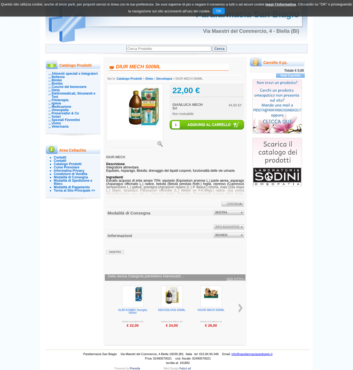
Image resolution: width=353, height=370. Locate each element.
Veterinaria (60, 126)
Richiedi (221, 235)
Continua (234, 203)
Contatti (60, 157)
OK (218, 11)
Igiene (56, 103)
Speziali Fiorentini (66, 120)
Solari (56, 117)
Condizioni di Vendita (70, 174)
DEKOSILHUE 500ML (171, 310)
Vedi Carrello (290, 75)
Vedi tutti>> (235, 279)
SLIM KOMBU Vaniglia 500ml (132, 311)
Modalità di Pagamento (72, 187)
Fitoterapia (60, 100)
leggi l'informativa (280, 4)
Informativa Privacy (69, 171)
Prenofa (135, 368)
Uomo (56, 123)
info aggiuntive (227, 226)
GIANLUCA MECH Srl (187, 106)
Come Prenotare (66, 167)
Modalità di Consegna (71, 177)
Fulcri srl (185, 368)
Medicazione (61, 107)
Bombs (57, 83)
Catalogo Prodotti (68, 164)
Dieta (56, 90)
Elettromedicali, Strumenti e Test (73, 95)
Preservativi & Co (65, 113)
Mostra (221, 212)
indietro (115, 252)
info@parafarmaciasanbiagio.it (251, 354)
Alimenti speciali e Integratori (75, 74)
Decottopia (164, 78)
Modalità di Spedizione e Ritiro (73, 182)
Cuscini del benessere (69, 87)
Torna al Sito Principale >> (74, 190)
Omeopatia (60, 110)
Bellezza (58, 77)
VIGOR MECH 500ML (210, 310)
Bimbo (57, 80)
